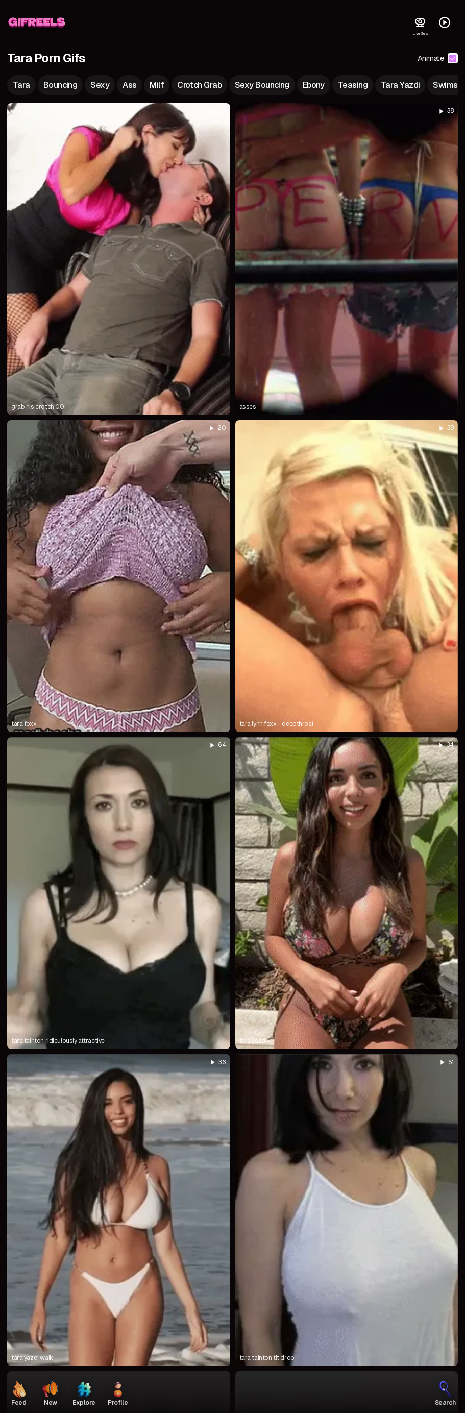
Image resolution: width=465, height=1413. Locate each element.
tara (21, 85)
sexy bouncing (262, 85)
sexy (99, 85)
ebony (314, 85)
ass (129, 85)
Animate (438, 58)
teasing (353, 85)
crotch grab (199, 85)
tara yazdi (400, 85)
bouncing (60, 85)
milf (157, 85)
